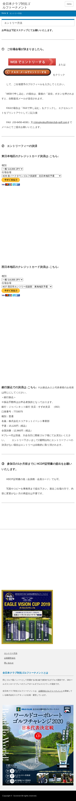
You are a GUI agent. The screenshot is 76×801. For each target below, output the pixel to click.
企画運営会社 (9, 658)
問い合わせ (9, 663)
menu (69, 4)
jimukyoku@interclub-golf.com (51, 122)
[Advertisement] (27, 563)
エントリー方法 (10, 653)
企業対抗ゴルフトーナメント (50, 691)
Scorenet (17, 796)
